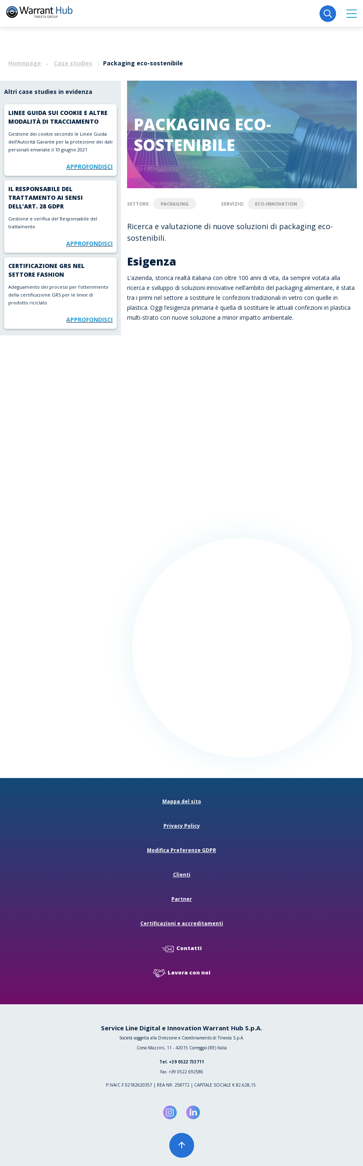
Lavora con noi (181, 973)
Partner (181, 899)
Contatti (182, 948)
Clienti (181, 874)
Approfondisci (89, 166)
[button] (351, 13)
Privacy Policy (181, 825)
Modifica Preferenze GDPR (181, 850)
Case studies (73, 63)
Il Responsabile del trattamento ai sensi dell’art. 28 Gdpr (45, 197)
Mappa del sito (181, 801)
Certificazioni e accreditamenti (181, 923)
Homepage (24, 63)
